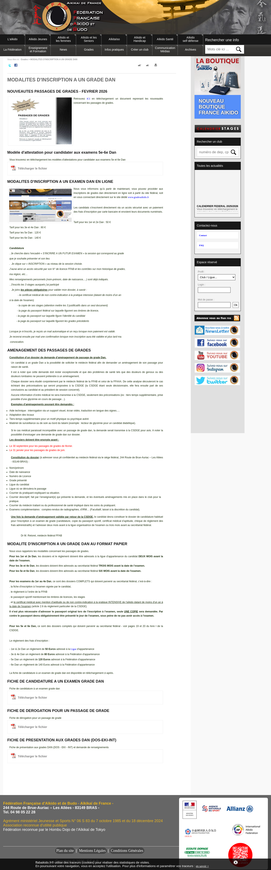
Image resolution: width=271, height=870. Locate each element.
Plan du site (65, 851)
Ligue (73, 649)
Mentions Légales (92, 851)
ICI (88, 98)
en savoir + (202, 866)
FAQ (201, 245)
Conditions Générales (127, 851)
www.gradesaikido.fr (138, 197)
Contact (203, 235)
